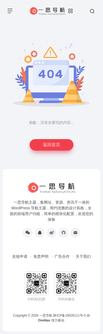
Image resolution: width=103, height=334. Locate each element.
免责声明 (41, 256)
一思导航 (45, 315)
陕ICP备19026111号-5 (69, 315)
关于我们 (83, 256)
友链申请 (19, 256)
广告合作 (62, 256)
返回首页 (51, 144)
